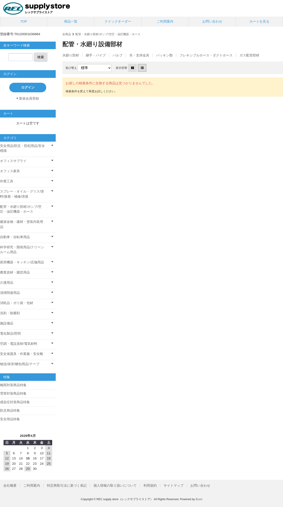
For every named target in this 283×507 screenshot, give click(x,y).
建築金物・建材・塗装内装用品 (21, 224)
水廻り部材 (70, 55)
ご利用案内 (165, 21)
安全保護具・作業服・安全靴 (21, 354)
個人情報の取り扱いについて (115, 485)
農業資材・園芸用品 (15, 272)
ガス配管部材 (249, 55)
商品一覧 (70, 21)
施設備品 (6, 323)
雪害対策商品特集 (13, 393)
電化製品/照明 (10, 333)
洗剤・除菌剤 (10, 313)
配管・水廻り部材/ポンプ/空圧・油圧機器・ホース (107, 34)
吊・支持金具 (139, 55)
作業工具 (6, 181)
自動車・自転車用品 (15, 237)
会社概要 (10, 485)
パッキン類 (164, 55)
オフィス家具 (10, 171)
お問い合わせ (212, 21)
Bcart (199, 499)
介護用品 (6, 282)
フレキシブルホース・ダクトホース (206, 55)
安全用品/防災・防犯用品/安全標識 (22, 148)
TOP (23, 21)
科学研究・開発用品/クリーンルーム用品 (22, 249)
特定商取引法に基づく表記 (67, 485)
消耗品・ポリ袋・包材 (16, 303)
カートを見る (259, 21)
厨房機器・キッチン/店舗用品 (22, 262)
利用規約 (150, 485)
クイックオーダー (118, 21)
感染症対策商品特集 (15, 402)
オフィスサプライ (13, 161)
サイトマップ (174, 485)
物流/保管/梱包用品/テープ (19, 364)
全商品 (66, 34)
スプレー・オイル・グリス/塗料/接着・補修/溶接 (22, 193)
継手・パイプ (96, 55)
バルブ (117, 55)
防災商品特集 (10, 410)
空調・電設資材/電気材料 (18, 343)
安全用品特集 (10, 419)
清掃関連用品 (10, 293)
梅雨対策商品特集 (13, 385)
